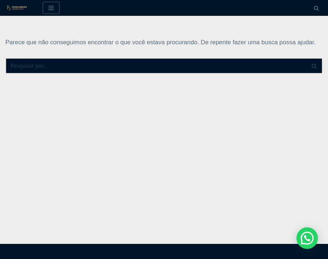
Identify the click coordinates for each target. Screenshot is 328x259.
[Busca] (316, 8)
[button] (307, 238)
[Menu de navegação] (51, 8)
